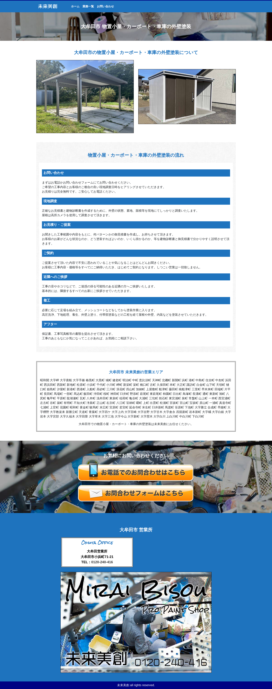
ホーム (75, 6)
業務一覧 (88, 6)
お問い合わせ (105, 6)
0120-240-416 (102, 562)
